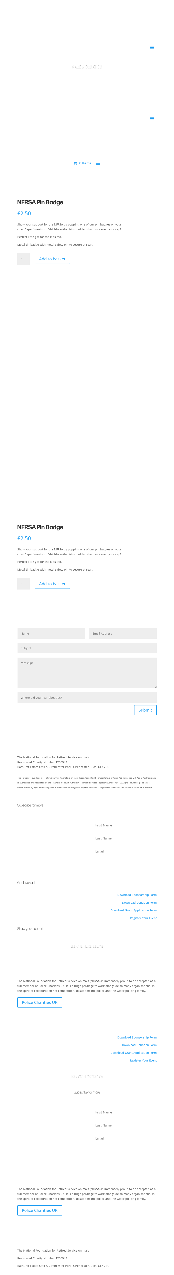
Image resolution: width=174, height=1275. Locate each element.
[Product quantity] (23, 259)
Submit (145, 710)
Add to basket (52, 259)
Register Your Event (143, 918)
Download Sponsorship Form (137, 895)
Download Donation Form (139, 902)
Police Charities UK (40, 1002)
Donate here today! (87, 1076)
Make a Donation (87, 66)
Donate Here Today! (87, 945)
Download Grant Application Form (133, 910)
